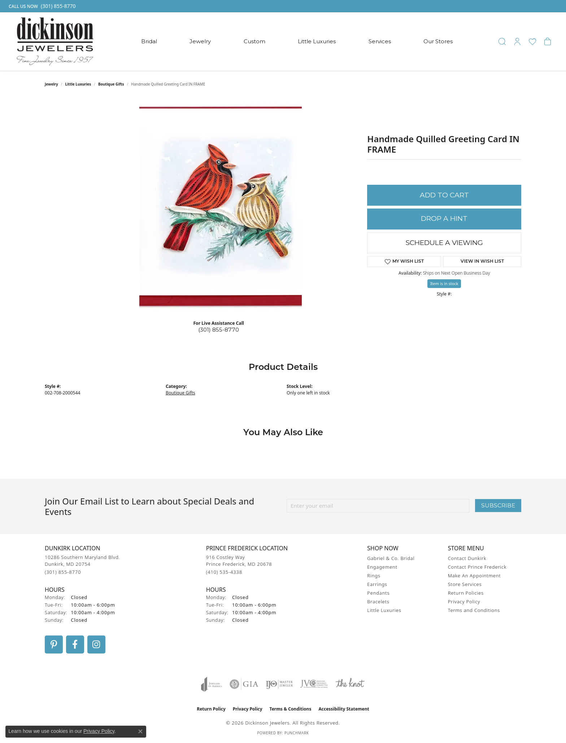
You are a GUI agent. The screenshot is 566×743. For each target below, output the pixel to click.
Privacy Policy (464, 601)
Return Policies (466, 593)
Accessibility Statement (343, 709)
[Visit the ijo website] (279, 684)
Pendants (378, 593)
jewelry (51, 84)
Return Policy (211, 709)
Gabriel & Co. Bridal (390, 558)
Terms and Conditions (474, 610)
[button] (502, 41)
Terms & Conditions (291, 709)
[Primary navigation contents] (297, 41)
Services (380, 41)
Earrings (377, 584)
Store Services (465, 584)
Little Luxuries (317, 41)
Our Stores (438, 41)
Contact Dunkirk (467, 558)
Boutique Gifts (111, 84)
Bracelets (378, 601)
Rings (373, 575)
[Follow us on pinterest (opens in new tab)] (54, 644)
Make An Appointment (474, 575)
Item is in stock (444, 283)
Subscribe (498, 505)
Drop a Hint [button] (444, 218)
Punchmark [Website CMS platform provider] (296, 732)
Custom (254, 41)
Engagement (382, 567)
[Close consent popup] (140, 731)
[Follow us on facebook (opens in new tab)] (75, 644)
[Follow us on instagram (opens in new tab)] (96, 644)
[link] (41, 6)
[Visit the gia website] (244, 684)
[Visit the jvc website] (314, 684)
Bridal (149, 41)
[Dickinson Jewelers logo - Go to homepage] (55, 41)
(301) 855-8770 (218, 329)
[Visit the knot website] (350, 684)
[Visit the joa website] (211, 684)
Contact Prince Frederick (477, 567)
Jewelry (200, 41)
